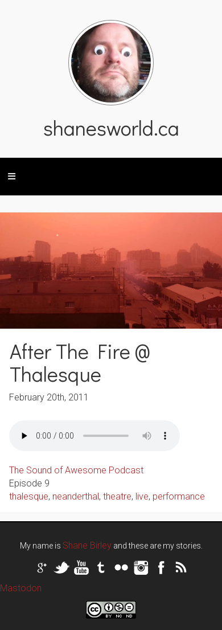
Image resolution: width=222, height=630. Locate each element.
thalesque (28, 496)
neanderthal (75, 496)
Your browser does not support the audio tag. (94, 435)
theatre (117, 496)
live (142, 496)
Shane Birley (87, 545)
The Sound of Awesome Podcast (76, 470)
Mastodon (21, 588)
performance (179, 496)
